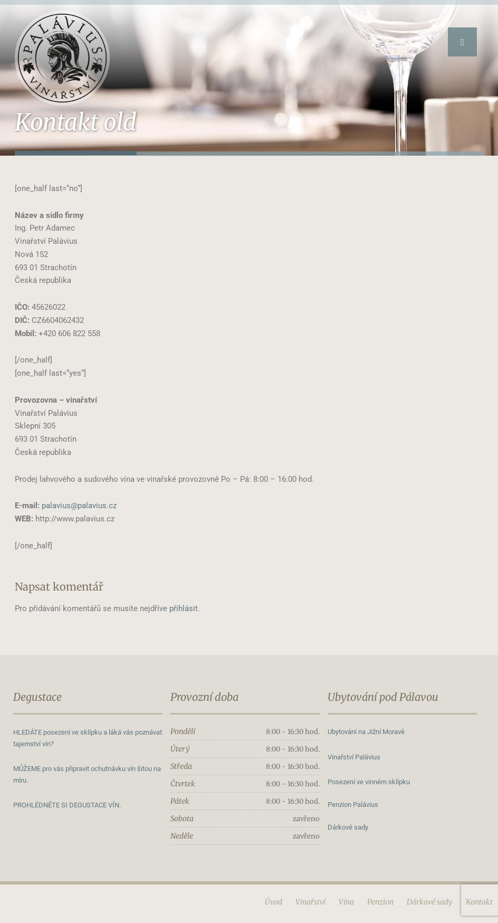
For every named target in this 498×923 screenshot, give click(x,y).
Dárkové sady (348, 827)
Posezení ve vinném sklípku (369, 782)
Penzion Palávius (353, 804)
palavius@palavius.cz (79, 505)
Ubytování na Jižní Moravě (366, 732)
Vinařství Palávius (354, 757)
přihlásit (183, 608)
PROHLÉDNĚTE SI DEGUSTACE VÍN (66, 805)
